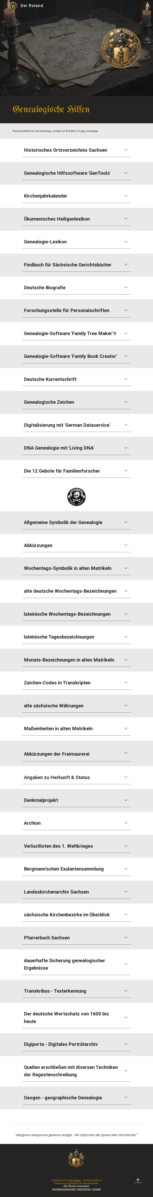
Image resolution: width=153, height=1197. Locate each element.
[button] (5, 5)
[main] (76, 109)
